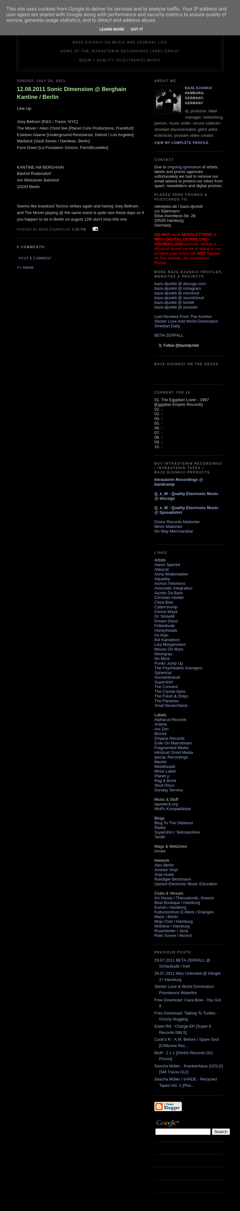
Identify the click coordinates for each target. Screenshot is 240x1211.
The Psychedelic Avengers (178, 668)
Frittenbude (164, 625)
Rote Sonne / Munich (173, 935)
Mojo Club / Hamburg (173, 921)
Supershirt (163, 682)
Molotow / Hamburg (172, 926)
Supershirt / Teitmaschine (177, 832)
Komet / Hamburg (170, 907)
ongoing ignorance (184, 167)
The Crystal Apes (169, 691)
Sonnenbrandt (167, 677)
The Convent (166, 686)
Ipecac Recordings (171, 757)
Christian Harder (169, 597)
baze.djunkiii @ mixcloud (176, 293)
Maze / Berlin (166, 916)
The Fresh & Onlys (171, 696)
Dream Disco (166, 621)
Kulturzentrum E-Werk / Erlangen (184, 912)
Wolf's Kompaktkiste (172, 808)
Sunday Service (168, 790)
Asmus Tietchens (169, 583)
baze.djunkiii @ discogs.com (180, 283)
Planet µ (161, 776)
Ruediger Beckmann (172, 879)
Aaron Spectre (167, 564)
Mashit (160, 761)
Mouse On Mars (168, 649)
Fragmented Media (171, 747)
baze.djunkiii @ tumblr (174, 302)
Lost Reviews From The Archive (183, 316)
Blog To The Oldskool (173, 822)
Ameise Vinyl (166, 869)
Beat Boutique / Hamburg (177, 902)
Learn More (111, 29)
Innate (160, 851)
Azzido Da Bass (168, 592)
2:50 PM (79, 229)
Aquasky (162, 578)
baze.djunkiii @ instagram (177, 288)
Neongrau (163, 653)
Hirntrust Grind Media (173, 752)
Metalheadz (164, 766)
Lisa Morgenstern (170, 644)
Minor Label (165, 771)
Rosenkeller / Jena (171, 930)
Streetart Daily (167, 326)
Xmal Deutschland (171, 705)
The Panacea (166, 700)
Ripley (160, 827)
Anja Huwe (164, 874)
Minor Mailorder (168, 526)
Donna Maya (166, 611)
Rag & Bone (165, 780)
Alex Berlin (164, 865)
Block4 (160, 733)
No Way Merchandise (173, 531)
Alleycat (161, 569)
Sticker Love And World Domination (186, 321)
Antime (160, 724)
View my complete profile (181, 143)
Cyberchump (166, 607)
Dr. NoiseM (164, 616)
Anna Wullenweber (171, 574)
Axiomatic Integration (173, 588)
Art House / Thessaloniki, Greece (184, 898)
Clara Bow (163, 602)
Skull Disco (164, 785)
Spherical (162, 672)
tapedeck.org (166, 804)
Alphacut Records (170, 719)
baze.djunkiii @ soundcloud (179, 297)
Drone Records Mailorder (177, 521)
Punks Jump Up (168, 663)
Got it (137, 29)
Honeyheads (165, 630)
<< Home (25, 267)
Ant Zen (161, 729)
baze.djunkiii (198, 88)
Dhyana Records (169, 738)
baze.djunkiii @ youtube (176, 307)
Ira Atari (161, 635)
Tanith (159, 837)
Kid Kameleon (167, 639)
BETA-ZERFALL (169, 335)
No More (162, 658)
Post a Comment (35, 258)
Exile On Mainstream (173, 743)
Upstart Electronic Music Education (186, 883)
